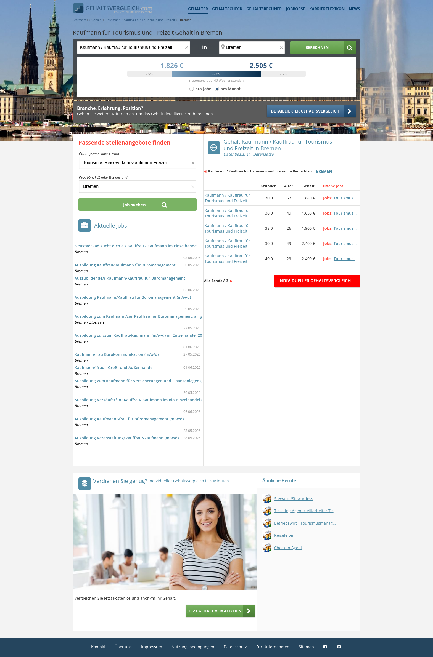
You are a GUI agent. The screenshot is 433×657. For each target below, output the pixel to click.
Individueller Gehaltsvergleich (314, 280)
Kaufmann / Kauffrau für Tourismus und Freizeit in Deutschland (261, 171)
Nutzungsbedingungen (192, 646)
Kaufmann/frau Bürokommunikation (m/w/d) (117, 354)
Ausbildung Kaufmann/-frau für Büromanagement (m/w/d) (129, 418)
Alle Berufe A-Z (216, 280)
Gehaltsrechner (264, 8)
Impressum (151, 646)
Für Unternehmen (272, 646)
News (354, 8)
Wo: (103, 177)
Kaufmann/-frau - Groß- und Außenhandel (114, 367)
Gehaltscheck (227, 8)
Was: (99, 153)
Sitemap (306, 646)
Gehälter (198, 8)
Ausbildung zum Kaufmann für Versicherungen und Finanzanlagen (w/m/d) (145, 380)
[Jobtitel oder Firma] (137, 163)
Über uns (123, 646)
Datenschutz (235, 646)
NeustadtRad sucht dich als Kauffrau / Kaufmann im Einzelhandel (136, 246)
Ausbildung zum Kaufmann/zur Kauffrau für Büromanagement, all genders (145, 316)
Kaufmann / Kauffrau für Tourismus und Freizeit (227, 198)
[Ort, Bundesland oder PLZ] (252, 47)
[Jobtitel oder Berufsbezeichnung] (133, 47)
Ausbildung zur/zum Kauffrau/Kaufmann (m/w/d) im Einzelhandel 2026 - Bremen (150, 335)
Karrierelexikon (327, 8)
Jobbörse (295, 8)
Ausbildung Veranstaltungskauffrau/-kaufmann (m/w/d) (127, 437)
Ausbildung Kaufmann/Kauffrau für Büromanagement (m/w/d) (133, 297)
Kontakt (98, 646)
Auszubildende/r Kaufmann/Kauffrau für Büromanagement (130, 278)
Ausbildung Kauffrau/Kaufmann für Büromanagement (125, 265)
